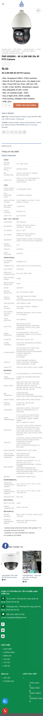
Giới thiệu (8, 649)
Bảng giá (7, 656)
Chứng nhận (9, 652)
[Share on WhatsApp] (4, 132)
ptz (27, 125)
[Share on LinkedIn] (24, 132)
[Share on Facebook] (8, 132)
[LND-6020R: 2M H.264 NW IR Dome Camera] (11, 562)
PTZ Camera (33, 125)
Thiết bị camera (28, 51)
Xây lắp (7, 678)
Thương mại (29, 49)
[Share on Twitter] (12, 132)
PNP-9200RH (20, 125)
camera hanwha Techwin (27, 122)
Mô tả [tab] (4, 141)
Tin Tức (7, 662)
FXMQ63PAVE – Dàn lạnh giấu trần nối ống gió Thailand (32, 577)
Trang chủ (6, 49)
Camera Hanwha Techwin (12, 53)
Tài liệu (7, 659)
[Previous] (1, 569)
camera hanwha (13, 122)
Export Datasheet (9, 155)
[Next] (41, 569)
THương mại (9, 681)
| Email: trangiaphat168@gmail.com (14, 617)
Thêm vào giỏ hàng (26, 105)
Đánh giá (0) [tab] (6, 146)
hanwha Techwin (9, 125)
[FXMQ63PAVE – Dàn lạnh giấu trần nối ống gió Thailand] (32, 562)
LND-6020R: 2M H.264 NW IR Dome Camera (10, 576)
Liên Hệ (7, 666)
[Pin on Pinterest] (20, 132)
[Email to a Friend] (16, 132)
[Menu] (3, 4)
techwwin (5, 127)
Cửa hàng (17, 49)
